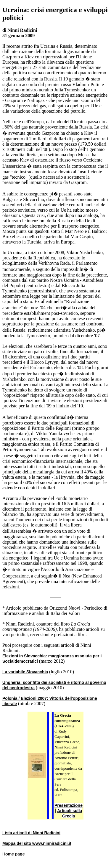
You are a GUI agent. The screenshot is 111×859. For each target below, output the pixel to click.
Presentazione (68, 805)
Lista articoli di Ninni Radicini (31, 832)
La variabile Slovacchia (25, 671)
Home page (13, 854)
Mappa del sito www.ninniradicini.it (36, 843)
